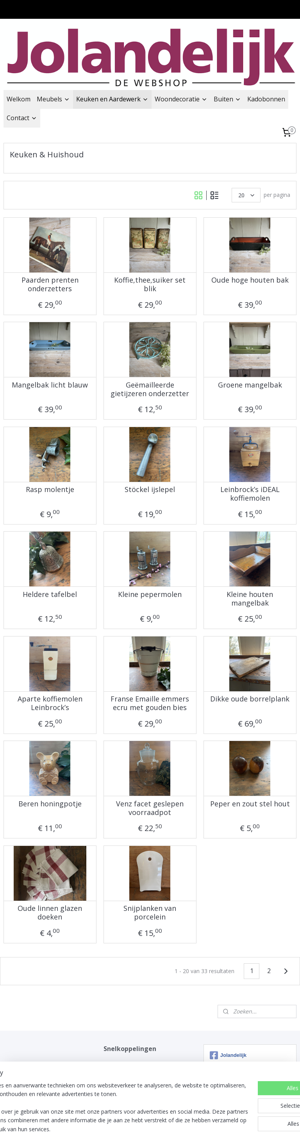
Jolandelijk (116, 1063)
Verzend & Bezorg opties (135, 1072)
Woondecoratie (181, 99)
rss (133, 1129)
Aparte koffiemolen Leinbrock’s (50, 703)
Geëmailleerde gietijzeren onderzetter (150, 389)
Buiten (227, 99)
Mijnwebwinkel (231, 1129)
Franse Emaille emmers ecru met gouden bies (150, 703)
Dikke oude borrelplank (249, 699)
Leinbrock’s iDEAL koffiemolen (250, 493)
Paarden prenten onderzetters (50, 284)
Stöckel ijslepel (150, 489)
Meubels (53, 99)
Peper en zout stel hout (250, 804)
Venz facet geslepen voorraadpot (150, 808)
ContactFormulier (126, 1081)
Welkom (18, 99)
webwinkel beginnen (163, 1129)
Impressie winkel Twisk (132, 1090)
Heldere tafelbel (50, 594)
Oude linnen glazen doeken (50, 912)
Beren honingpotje (50, 804)
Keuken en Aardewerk (112, 99)
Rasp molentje (50, 489)
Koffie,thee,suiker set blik (150, 284)
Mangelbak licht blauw (50, 385)
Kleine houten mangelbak (250, 598)
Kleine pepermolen (150, 594)
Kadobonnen (266, 99)
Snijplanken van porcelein (149, 912)
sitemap (116, 1129)
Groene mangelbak (250, 385)
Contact (22, 118)
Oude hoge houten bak (250, 280)
